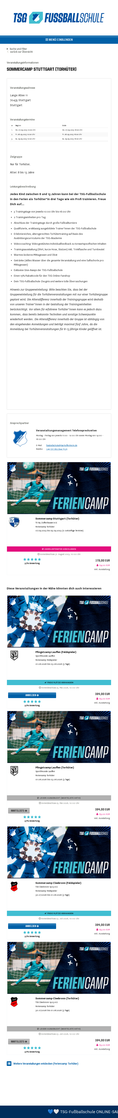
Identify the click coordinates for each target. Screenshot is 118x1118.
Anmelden (32, 695)
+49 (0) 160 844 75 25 (56, 449)
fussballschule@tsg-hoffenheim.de (61, 445)
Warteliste (19, 810)
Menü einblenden (59, 39)
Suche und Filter (18, 49)
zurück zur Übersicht (21, 51)
